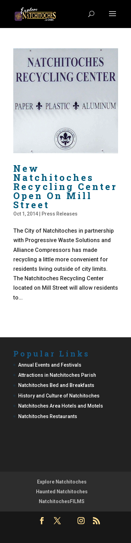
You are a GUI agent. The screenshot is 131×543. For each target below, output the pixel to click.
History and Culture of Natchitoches (59, 396)
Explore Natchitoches (62, 482)
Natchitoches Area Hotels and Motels (60, 406)
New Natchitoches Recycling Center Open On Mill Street (65, 186)
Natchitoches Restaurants (47, 416)
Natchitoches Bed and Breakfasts (56, 385)
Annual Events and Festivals (49, 365)
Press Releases (60, 214)
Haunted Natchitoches (62, 491)
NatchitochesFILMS (62, 501)
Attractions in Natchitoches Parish (57, 375)
